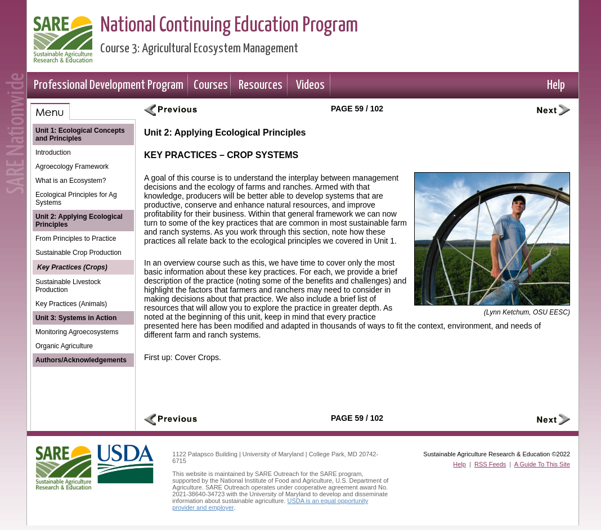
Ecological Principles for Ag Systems (76, 198)
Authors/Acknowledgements (81, 360)
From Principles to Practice (75, 238)
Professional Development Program (108, 85)
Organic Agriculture (64, 346)
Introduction (53, 152)
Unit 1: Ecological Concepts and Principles (80, 134)
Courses (211, 85)
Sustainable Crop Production (78, 253)
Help (556, 85)
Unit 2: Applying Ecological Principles (79, 220)
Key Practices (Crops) (72, 267)
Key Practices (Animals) (71, 304)
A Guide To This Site (542, 464)
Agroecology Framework (72, 166)
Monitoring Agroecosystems (76, 332)
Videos (310, 85)
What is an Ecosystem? (70, 181)
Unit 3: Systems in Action (75, 318)
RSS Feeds (490, 464)
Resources (260, 85)
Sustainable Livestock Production (68, 286)
